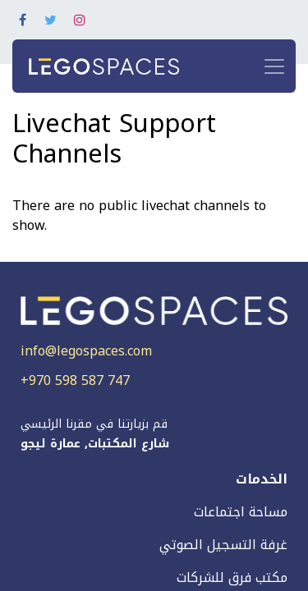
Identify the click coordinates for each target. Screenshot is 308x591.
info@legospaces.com (86, 351)
